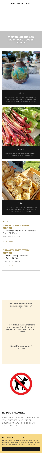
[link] (21, 3)
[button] (5, 3)
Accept (21, 449)
